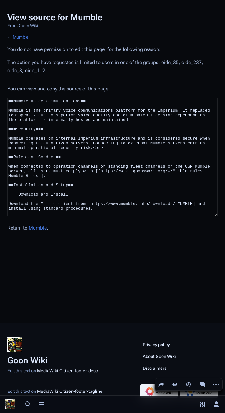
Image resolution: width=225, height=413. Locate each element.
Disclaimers (154, 368)
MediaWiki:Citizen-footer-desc (67, 370)
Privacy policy (156, 344)
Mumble (20, 37)
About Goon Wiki (159, 356)
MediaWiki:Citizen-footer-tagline (69, 391)
